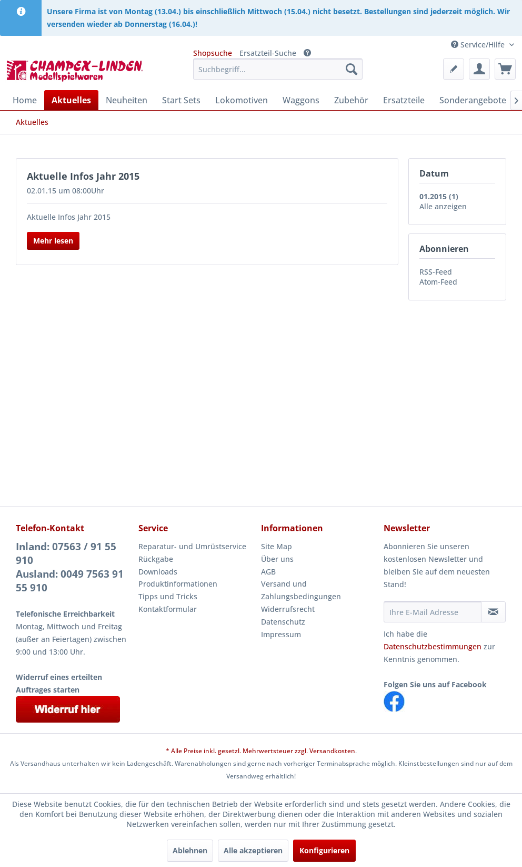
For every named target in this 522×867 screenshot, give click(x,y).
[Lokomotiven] (241, 100)
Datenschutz (283, 622)
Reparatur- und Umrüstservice (192, 546)
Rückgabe (155, 559)
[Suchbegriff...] (278, 69)
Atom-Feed (438, 282)
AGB (268, 572)
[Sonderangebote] (473, 100)
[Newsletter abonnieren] (493, 611)
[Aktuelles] (71, 100)
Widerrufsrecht (288, 609)
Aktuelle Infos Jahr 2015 (83, 176)
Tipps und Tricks (167, 596)
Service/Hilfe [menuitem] (479, 45)
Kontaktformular (167, 609)
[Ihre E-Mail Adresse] (432, 611)
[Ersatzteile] (404, 100)
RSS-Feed (435, 272)
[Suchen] (351, 69)
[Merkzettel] (453, 69)
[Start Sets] (181, 100)
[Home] (24, 100)
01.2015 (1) (438, 196)
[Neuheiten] (126, 100)
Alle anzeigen (443, 206)
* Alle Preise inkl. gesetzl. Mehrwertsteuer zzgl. (237, 750)
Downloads (157, 572)
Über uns (277, 559)
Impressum (281, 634)
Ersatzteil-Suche (267, 53)
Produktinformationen (177, 584)
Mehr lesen (53, 241)
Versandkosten (332, 750)
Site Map (276, 546)
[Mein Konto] (479, 69)
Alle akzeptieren (253, 850)
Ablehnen (190, 850)
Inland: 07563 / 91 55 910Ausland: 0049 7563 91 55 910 (70, 567)
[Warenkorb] (505, 69)
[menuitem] (278, 69)
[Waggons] (301, 100)
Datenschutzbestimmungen (432, 646)
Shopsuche (212, 53)
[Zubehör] (351, 100)
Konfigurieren (324, 850)
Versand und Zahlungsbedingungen (301, 590)
